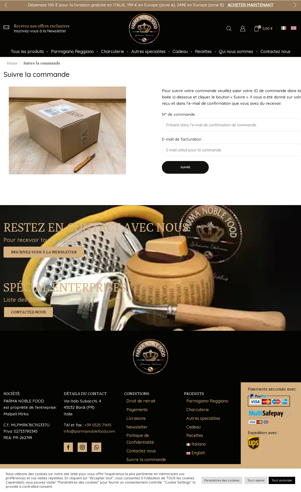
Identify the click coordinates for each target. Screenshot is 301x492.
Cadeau (180, 51)
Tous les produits (27, 51)
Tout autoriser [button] (281, 480)
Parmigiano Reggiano (72, 51)
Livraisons (136, 418)
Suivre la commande (146, 459)
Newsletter (137, 427)
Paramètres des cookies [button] (221, 480)
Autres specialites (148, 51)
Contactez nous (275, 51)
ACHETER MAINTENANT (250, 4)
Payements (137, 409)
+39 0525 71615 (98, 424)
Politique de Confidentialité (140, 439)
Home (12, 63)
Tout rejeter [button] (256, 480)
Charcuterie (112, 51)
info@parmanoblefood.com (89, 431)
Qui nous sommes (236, 51)
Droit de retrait (140, 401)
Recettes (203, 51)
